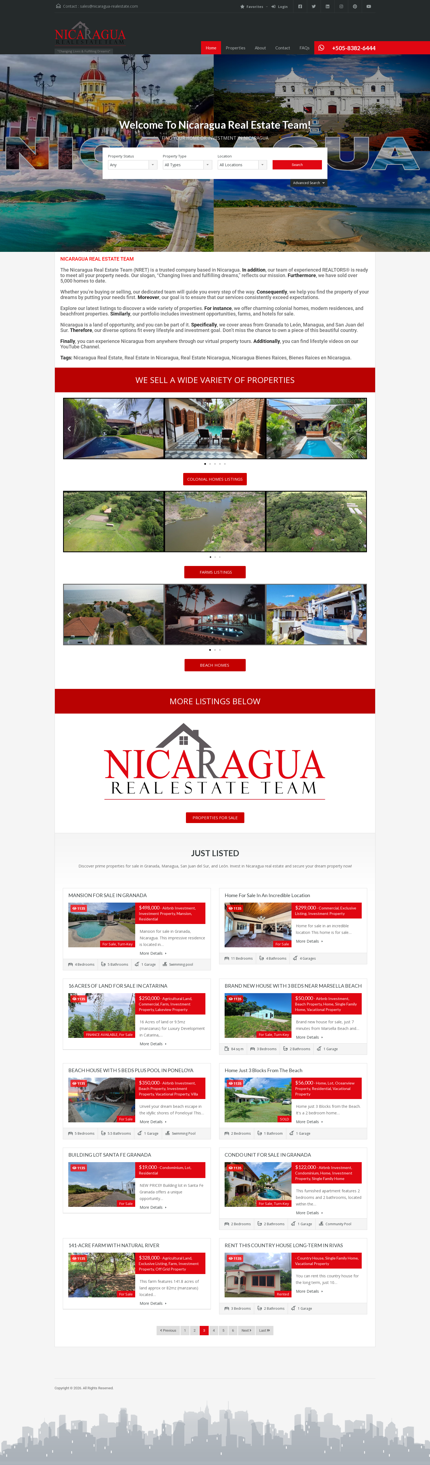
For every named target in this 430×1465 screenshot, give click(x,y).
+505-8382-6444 (353, 47)
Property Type (174, 156)
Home (211, 47)
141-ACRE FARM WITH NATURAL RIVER (113, 1245)
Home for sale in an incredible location (267, 895)
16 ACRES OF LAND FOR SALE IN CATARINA (117, 986)
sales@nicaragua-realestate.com (109, 6)
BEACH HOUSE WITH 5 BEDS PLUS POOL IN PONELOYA (130, 1070)
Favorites (251, 6)
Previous (168, 1330)
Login (279, 6)
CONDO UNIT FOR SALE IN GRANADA (268, 1155)
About (260, 47)
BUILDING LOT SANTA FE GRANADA (109, 1155)
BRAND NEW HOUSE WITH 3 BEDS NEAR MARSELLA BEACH (293, 986)
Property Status (121, 156)
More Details (153, 953)
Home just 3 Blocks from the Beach (263, 1070)
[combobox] (132, 165)
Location (225, 156)
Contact (282, 47)
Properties (235, 47)
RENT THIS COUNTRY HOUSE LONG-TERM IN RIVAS (284, 1245)
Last (264, 1330)
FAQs (304, 47)
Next (246, 1330)
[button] (69, 428)
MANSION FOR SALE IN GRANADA (107, 895)
